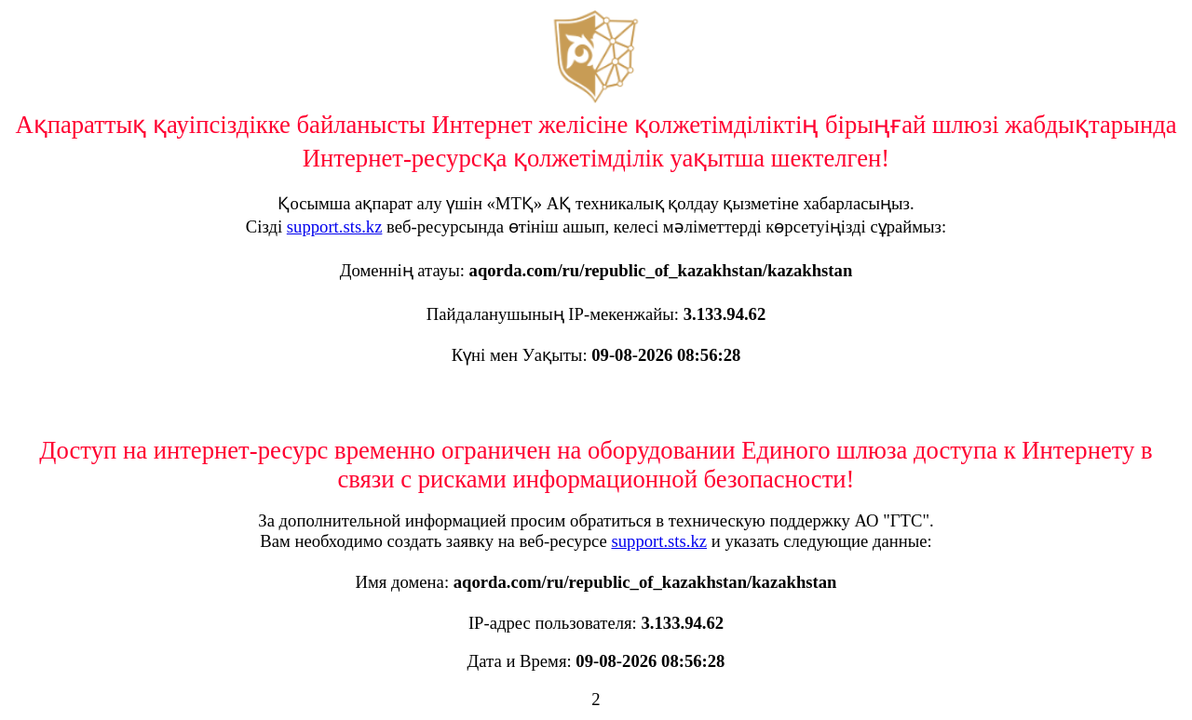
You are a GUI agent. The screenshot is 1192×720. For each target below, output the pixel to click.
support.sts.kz (335, 226)
